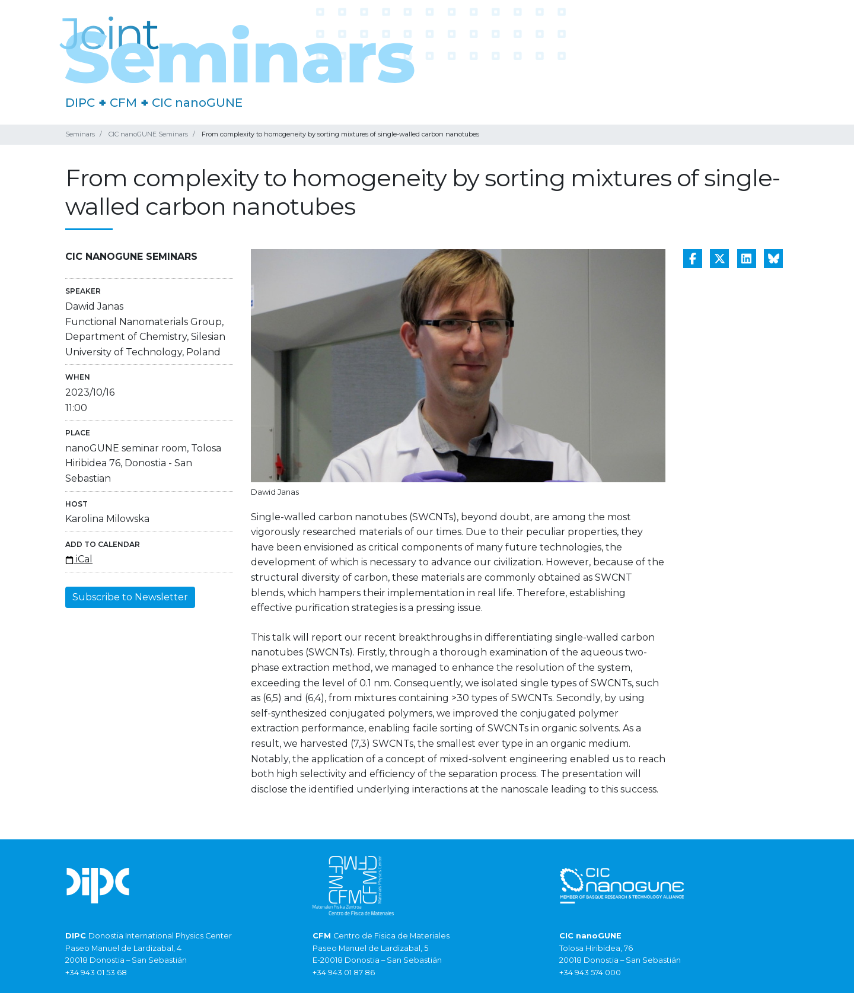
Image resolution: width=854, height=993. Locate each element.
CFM (123, 103)
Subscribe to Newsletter (130, 597)
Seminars (80, 134)
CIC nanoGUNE (197, 103)
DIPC (80, 103)
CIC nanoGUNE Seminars (148, 134)
